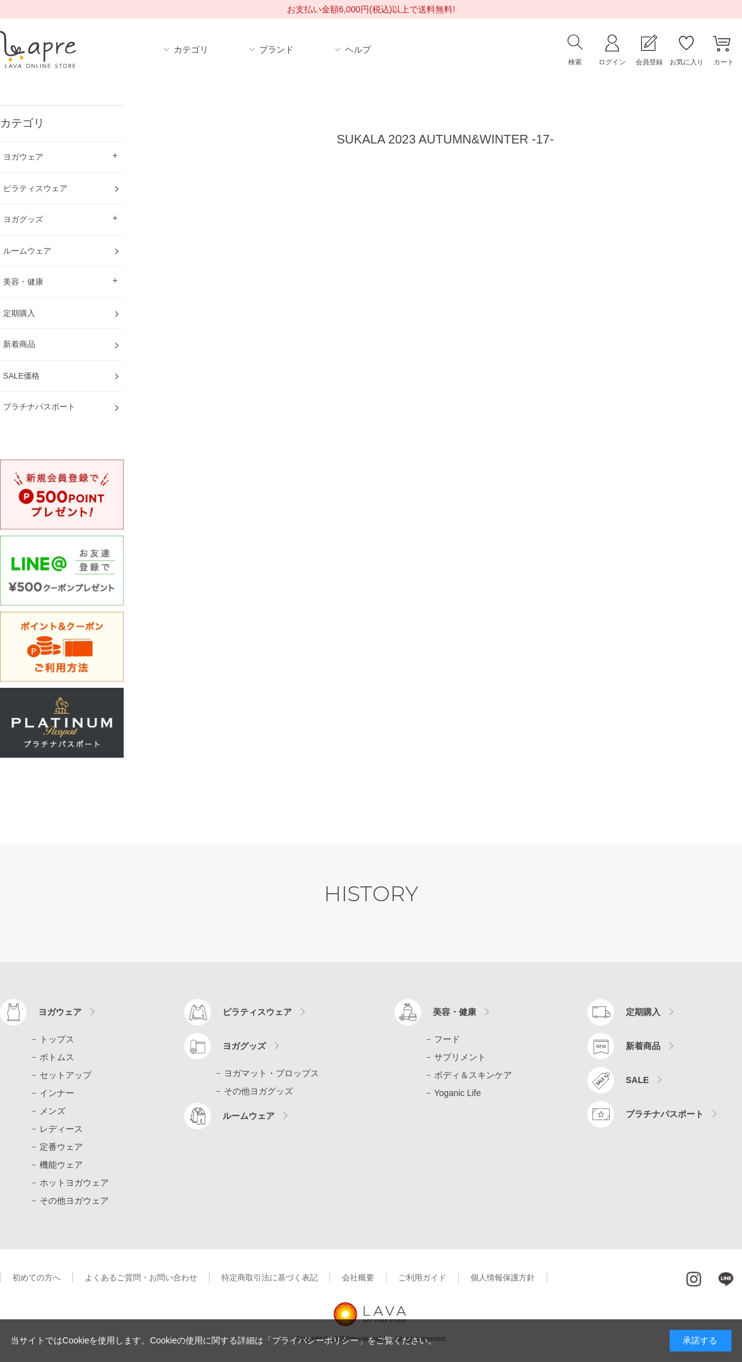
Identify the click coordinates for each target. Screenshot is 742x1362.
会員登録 (649, 62)
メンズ (53, 1111)
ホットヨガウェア (74, 1183)
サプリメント (460, 1057)
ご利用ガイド (422, 1277)
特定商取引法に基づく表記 (269, 1277)
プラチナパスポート (665, 1114)
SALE (637, 1080)
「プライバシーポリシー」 (315, 1340)
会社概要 (358, 1277)
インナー (57, 1093)
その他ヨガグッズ (258, 1091)
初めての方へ (36, 1277)
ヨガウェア (60, 1012)
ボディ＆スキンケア (473, 1075)
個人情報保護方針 (503, 1277)
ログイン (612, 62)
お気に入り (687, 62)
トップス (57, 1039)
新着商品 (643, 1046)
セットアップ (66, 1075)
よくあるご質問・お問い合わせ (141, 1277)
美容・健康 (454, 1012)
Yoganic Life (457, 1093)
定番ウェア (61, 1147)
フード (447, 1039)
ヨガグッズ (244, 1046)
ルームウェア (249, 1116)
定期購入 (643, 1012)
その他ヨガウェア (74, 1201)
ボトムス (57, 1057)
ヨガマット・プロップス (271, 1073)
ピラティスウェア (257, 1012)
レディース (61, 1129)
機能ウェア (61, 1165)
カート (724, 62)
